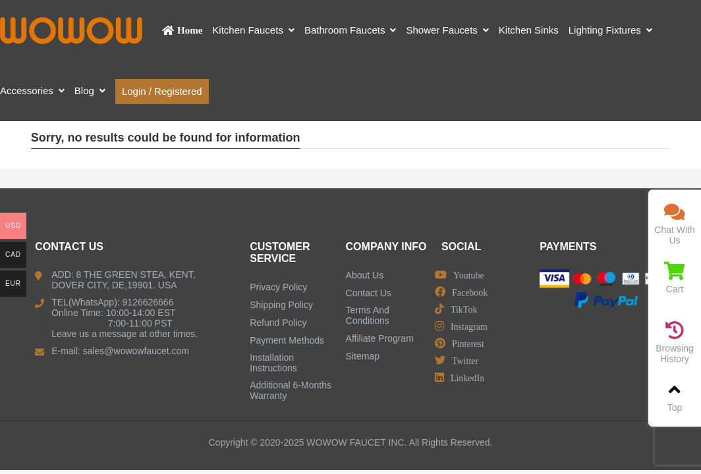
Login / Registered (162, 91)
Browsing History (674, 342)
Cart (674, 278)
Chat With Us (674, 224)
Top (674, 397)
